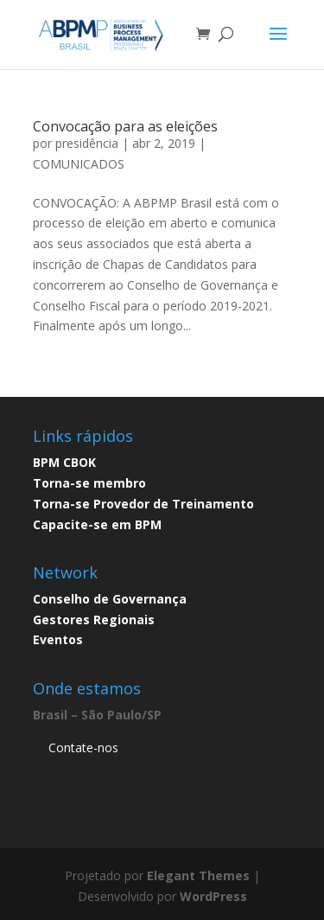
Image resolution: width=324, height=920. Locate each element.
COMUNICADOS (78, 164)
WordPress (213, 896)
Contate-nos (83, 747)
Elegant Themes (198, 875)
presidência (86, 143)
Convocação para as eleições (125, 126)
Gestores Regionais (94, 619)
